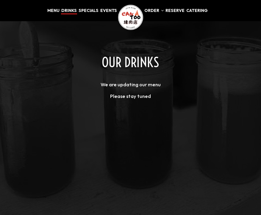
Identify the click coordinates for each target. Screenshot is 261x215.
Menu (53, 10)
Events (108, 10)
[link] (130, 17)
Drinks (69, 10)
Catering (197, 10)
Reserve (175, 10)
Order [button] (154, 10)
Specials (89, 10)
